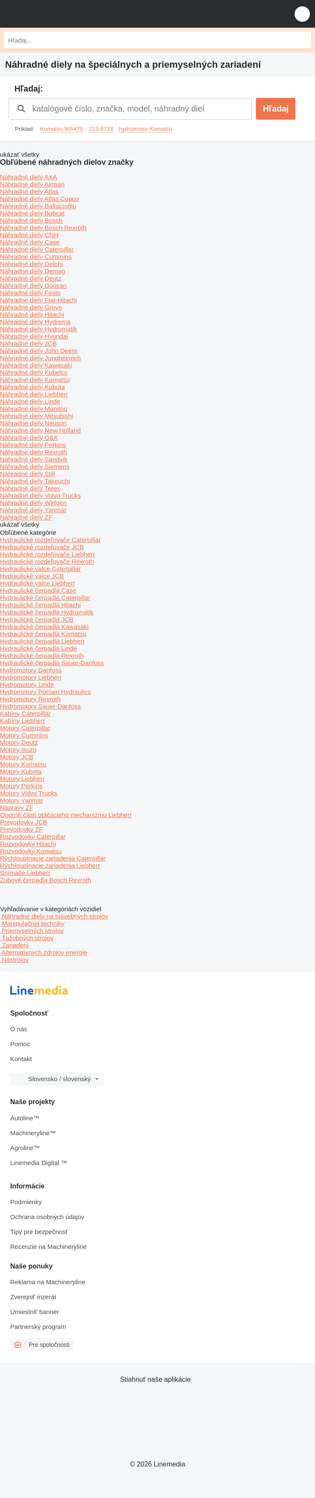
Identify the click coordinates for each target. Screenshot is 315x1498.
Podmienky (26, 1201)
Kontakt (21, 1058)
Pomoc (20, 1043)
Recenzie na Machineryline (48, 1246)
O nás (18, 1029)
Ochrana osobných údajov (47, 1216)
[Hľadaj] (302, 40)
